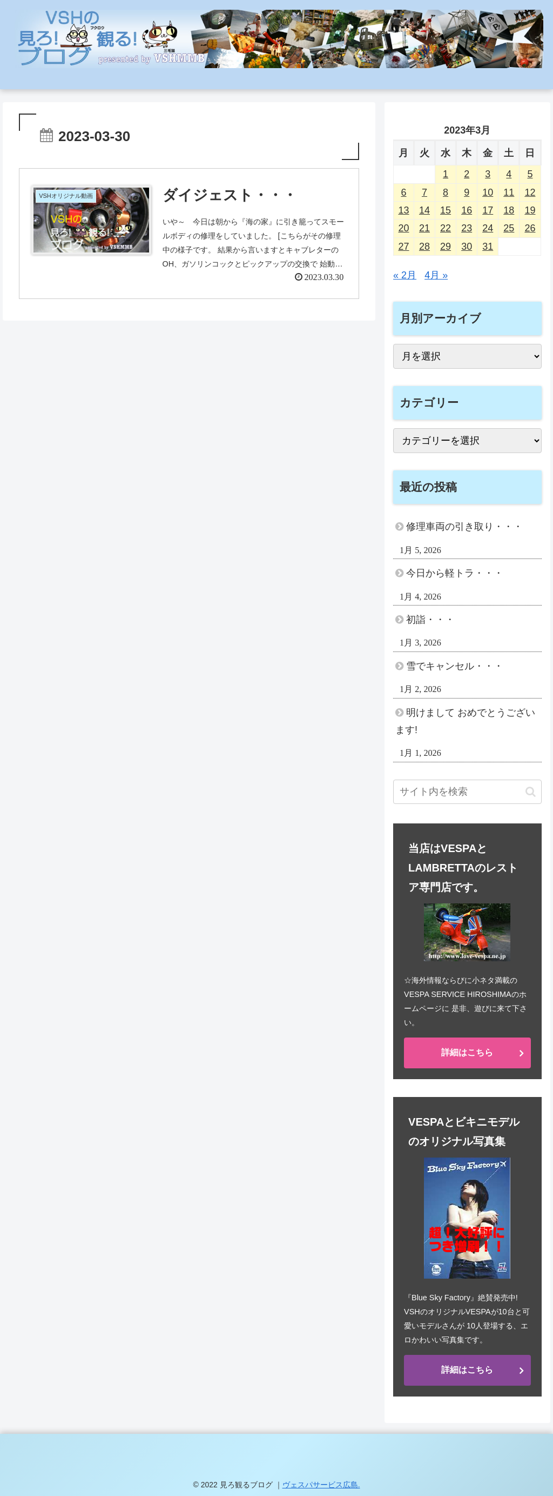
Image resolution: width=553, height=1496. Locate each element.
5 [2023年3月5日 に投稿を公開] (529, 174)
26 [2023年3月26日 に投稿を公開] (529, 228)
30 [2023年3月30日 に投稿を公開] (466, 246)
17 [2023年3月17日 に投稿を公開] (487, 210)
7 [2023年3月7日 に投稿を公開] (424, 192)
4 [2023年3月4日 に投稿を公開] (508, 174)
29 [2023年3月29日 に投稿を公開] (445, 246)
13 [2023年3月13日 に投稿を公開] (404, 210)
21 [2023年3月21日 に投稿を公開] (424, 228)
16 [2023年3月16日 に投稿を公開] (466, 210)
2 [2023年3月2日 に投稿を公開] (466, 174)
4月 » (436, 275)
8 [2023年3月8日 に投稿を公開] (445, 192)
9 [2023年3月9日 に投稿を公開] (466, 192)
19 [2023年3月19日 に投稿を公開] (529, 210)
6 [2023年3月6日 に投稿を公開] (404, 192)
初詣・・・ (430, 619)
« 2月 (404, 275)
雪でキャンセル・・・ (454, 666)
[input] (467, 792)
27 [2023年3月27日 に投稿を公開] (404, 246)
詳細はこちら (467, 1052)
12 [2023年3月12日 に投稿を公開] (529, 192)
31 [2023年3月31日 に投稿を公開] (487, 246)
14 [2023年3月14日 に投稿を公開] (424, 210)
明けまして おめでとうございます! (465, 721)
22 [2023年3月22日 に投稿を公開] (445, 228)
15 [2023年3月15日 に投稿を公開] (445, 210)
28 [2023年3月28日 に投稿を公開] (424, 246)
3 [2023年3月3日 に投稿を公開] (487, 174)
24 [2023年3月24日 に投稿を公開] (487, 228)
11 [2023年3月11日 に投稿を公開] (508, 192)
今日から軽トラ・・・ (454, 573)
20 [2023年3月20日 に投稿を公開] (404, 228)
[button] (530, 792)
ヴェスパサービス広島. (321, 1484)
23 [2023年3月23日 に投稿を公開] (466, 228)
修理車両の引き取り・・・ (464, 526)
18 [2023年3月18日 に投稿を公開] (508, 210)
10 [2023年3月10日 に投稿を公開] (487, 192)
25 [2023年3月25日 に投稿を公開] (508, 228)
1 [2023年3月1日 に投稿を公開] (445, 174)
